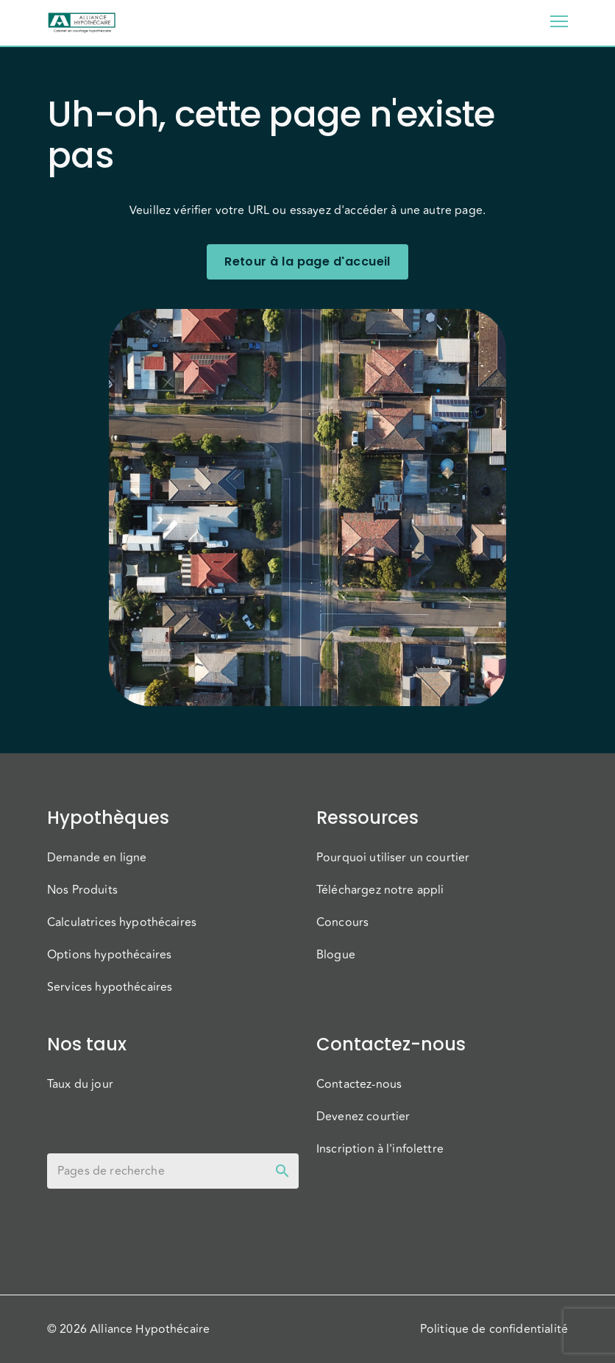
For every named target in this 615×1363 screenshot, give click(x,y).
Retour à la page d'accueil (307, 262)
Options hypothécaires (109, 955)
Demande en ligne (96, 857)
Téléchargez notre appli (380, 890)
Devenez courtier (363, 1116)
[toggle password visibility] (282, 1171)
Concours (342, 922)
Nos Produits (82, 890)
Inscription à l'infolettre (380, 1149)
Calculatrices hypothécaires (121, 922)
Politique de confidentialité (494, 1329)
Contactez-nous (359, 1084)
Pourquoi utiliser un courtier (392, 857)
